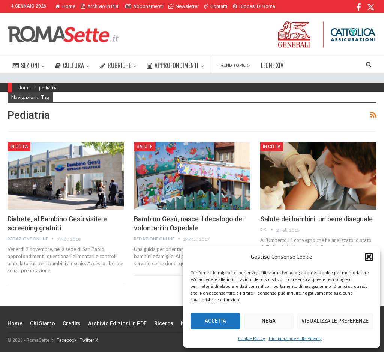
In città (19, 146)
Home (65, 6)
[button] (369, 257)
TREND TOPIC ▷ (234, 65)
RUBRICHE (115, 65)
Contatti (215, 6)
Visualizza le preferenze (335, 320)
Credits (72, 323)
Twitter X (89, 340)
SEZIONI (25, 65)
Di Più (241, 6)
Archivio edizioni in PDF (117, 323)
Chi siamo (42, 323)
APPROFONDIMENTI (172, 65)
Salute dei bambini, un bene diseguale (316, 219)
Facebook (66, 340)
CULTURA (69, 65)
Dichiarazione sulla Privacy (295, 338)
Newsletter (183, 6)
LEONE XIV (272, 65)
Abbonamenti (144, 6)
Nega (269, 320)
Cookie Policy (251, 338)
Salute (144, 146)
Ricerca (163, 323)
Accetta (215, 320)
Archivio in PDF (100, 6)
